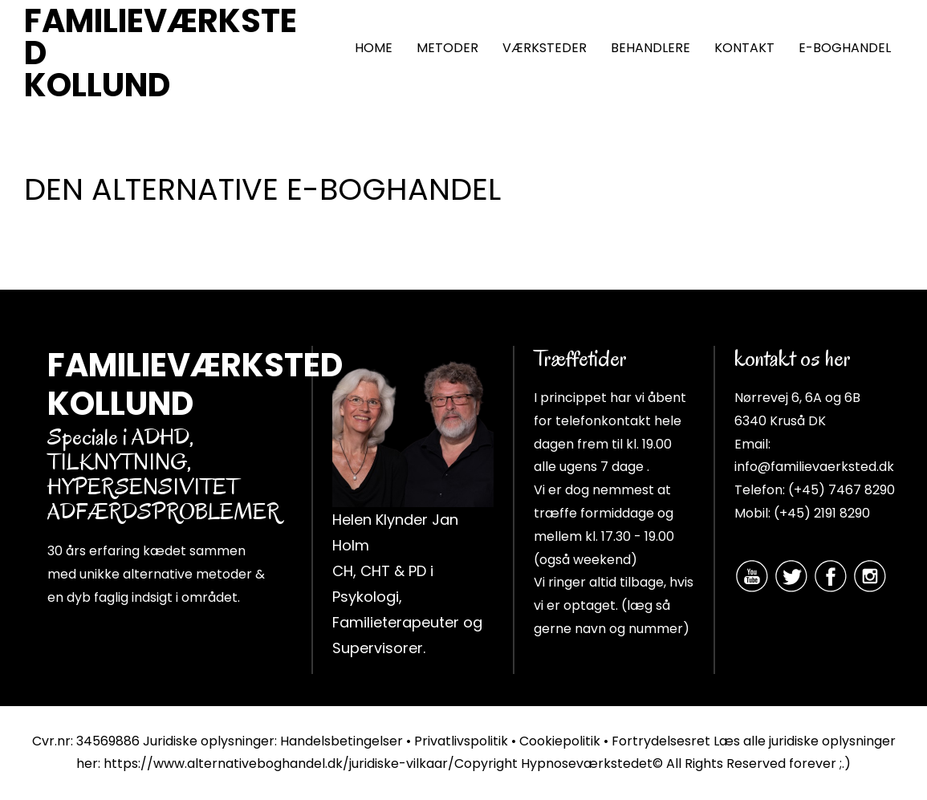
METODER (447, 48)
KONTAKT (744, 48)
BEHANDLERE (650, 48)
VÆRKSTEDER (544, 48)
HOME (373, 48)
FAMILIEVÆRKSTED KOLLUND (160, 53)
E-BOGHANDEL (845, 48)
